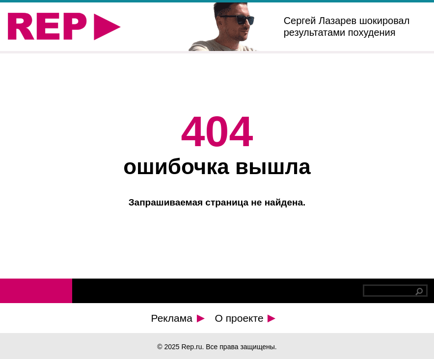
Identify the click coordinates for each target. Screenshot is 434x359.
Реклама (178, 318)
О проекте (245, 318)
